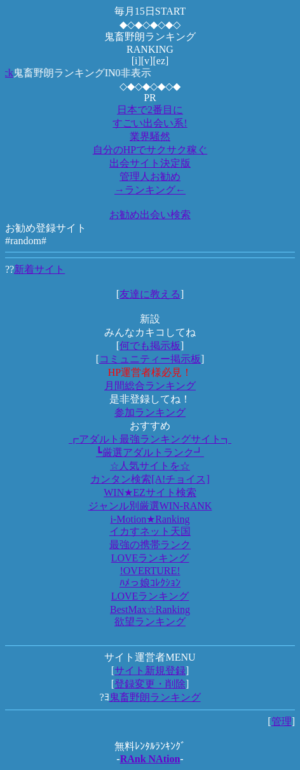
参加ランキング (150, 412)
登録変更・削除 (150, 683)
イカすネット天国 (150, 531)
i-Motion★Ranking (149, 519)
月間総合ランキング (150, 385)
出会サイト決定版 (150, 163)
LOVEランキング (150, 558)
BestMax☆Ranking (150, 609)
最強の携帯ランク (150, 544)
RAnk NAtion (150, 758)
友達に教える (150, 294)
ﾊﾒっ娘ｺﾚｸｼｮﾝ (150, 582)
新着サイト (39, 269)
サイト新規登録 (150, 670)
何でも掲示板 (150, 345)
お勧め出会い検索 (150, 214)
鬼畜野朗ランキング (155, 697)
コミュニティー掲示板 (150, 359)
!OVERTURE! (149, 570)
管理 (281, 721)
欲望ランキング (150, 621)
